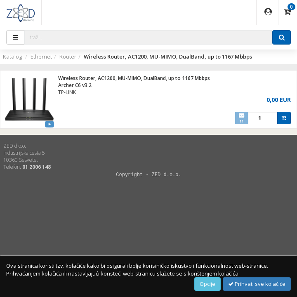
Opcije (207, 284)
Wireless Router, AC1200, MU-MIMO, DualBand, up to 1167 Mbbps (134, 78)
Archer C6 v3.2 (75, 85)
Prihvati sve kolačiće (256, 284)
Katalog (12, 56)
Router (67, 56)
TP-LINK (67, 92)
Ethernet (41, 56)
